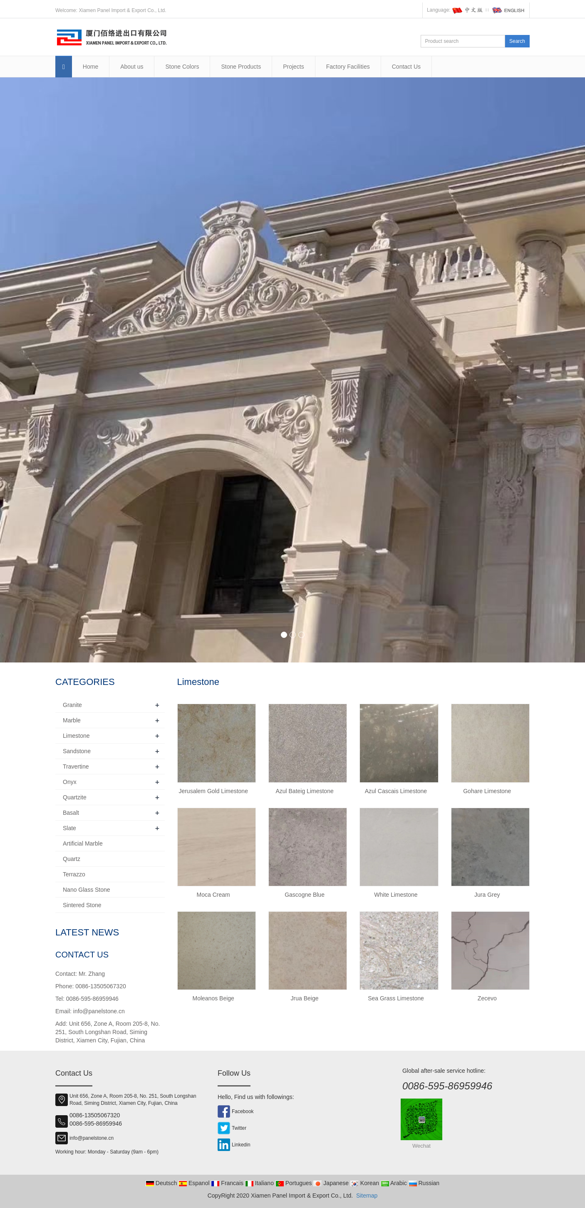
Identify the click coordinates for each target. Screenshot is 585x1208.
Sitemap (366, 1195)
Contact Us (406, 66)
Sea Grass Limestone (396, 998)
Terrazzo (74, 874)
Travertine (76, 766)
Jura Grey (487, 894)
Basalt (71, 812)
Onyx (70, 782)
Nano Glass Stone (86, 889)
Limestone (76, 735)
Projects (293, 66)
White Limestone (395, 894)
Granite (72, 705)
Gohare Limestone (487, 791)
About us (131, 66)
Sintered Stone (82, 905)
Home (90, 66)
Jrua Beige (305, 998)
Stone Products (241, 66)
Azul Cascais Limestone (396, 791)
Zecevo (487, 998)
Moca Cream (213, 894)
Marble (72, 720)
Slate (69, 828)
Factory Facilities (348, 66)
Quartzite (75, 797)
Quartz (71, 859)
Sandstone (77, 751)
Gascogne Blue (305, 894)
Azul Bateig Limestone (304, 791)
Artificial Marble (83, 843)
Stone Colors (182, 66)
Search (517, 41)
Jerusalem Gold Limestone (213, 791)
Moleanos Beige (213, 998)
